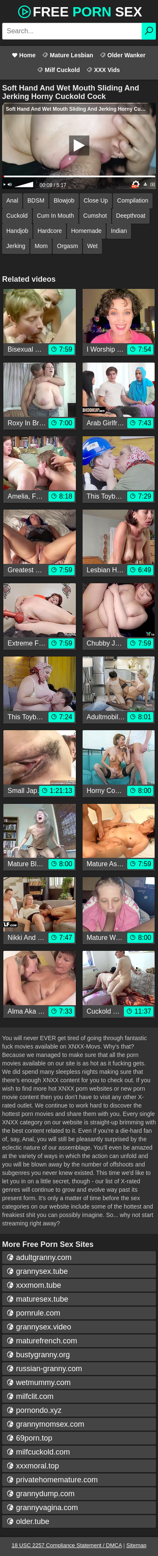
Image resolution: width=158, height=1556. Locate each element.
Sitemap (136, 1545)
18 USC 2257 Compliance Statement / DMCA (67, 1545)
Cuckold (17, 215)
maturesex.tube (37, 1299)
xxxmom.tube (33, 1285)
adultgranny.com (39, 1257)
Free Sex (79, 11)
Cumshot (95, 215)
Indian (119, 230)
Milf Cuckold (58, 70)
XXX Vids (103, 70)
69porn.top (29, 1438)
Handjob (17, 230)
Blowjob (64, 200)
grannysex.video (38, 1327)
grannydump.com (40, 1493)
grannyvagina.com (42, 1507)
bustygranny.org (38, 1354)
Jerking (15, 246)
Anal (12, 200)
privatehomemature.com (52, 1480)
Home (24, 55)
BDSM (35, 200)
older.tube (27, 1521)
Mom (41, 246)
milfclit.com (30, 1396)
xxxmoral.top (32, 1466)
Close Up (96, 200)
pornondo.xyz (34, 1410)
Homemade (86, 230)
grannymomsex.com (45, 1424)
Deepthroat (130, 215)
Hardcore (49, 230)
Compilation (132, 200)
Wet (92, 246)
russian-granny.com (44, 1368)
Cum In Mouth (55, 215)
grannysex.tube (37, 1271)
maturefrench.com (41, 1341)
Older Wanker (122, 55)
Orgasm (67, 246)
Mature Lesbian (67, 55)
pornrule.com (33, 1313)
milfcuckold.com (38, 1452)
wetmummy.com (38, 1382)
